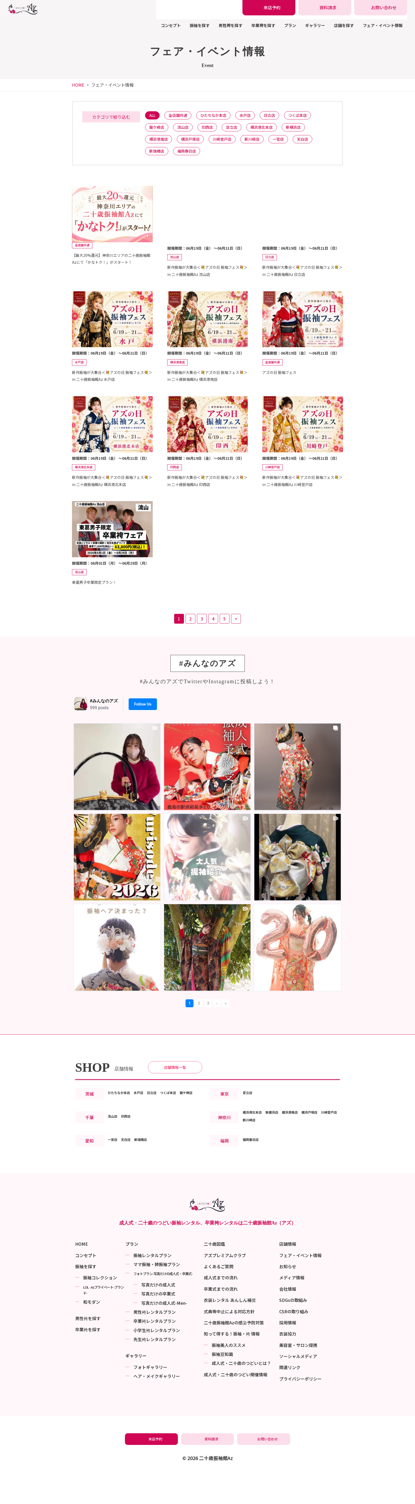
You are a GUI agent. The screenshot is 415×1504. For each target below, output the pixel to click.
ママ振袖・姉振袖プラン (156, 1294)
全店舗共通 (181, 116)
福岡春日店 (191, 156)
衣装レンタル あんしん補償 (230, 1329)
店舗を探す (344, 25)
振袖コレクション (100, 1307)
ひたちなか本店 (220, 116)
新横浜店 (307, 129)
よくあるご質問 (218, 1296)
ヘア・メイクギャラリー (156, 1406)
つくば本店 (312, 116)
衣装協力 (287, 1363)
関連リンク (289, 1397)
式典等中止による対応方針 (229, 1341)
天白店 (317, 142)
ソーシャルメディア (298, 1386)
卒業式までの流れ (221, 1318)
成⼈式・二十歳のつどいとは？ (241, 1393)
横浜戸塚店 (195, 142)
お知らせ (287, 1296)
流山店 (187, 129)
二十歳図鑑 (214, 1273)
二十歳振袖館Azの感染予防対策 (234, 1352)
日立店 (281, 116)
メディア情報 (291, 1307)
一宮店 (291, 142)
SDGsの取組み (293, 1329)
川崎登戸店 (229, 142)
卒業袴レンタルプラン (154, 1351)
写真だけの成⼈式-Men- (164, 1332)
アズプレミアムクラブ (225, 1285)
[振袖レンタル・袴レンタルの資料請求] (324, 7)
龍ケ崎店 (158, 129)
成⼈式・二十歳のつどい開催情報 (235, 1404)
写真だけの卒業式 (158, 1323)
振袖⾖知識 (222, 1384)
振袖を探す (200, 25)
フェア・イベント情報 (383, 25)
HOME (78, 85)
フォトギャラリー (150, 1397)
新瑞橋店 (158, 156)
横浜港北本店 (273, 129)
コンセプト (171, 25)
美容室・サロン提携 (298, 1375)
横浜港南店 (160, 142)
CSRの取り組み (293, 1341)
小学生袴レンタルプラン (156, 1360)
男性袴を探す (230, 25)
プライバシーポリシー (300, 1408)
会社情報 (287, 1318)
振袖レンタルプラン (152, 1285)
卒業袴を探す (263, 25)
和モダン (91, 1331)
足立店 (240, 129)
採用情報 (287, 1352)
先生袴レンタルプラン (154, 1369)
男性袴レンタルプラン (154, 1341)
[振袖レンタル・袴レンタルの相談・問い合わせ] (380, 7)
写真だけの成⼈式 (158, 1314)
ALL (153, 116)
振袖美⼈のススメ (229, 1375)
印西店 (213, 129)
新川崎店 (262, 142)
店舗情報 (287, 1273)
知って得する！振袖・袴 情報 (232, 1363)
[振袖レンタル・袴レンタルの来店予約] (268, 7)
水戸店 (255, 116)
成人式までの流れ (221, 1307)
